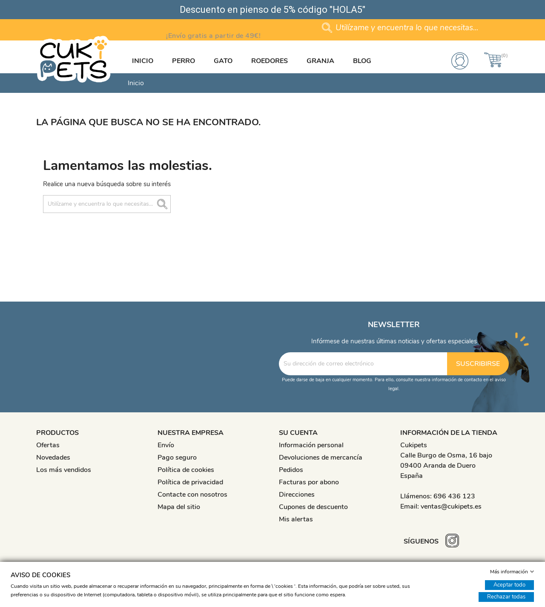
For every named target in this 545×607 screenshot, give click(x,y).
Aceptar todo (509, 585)
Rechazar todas (506, 597)
